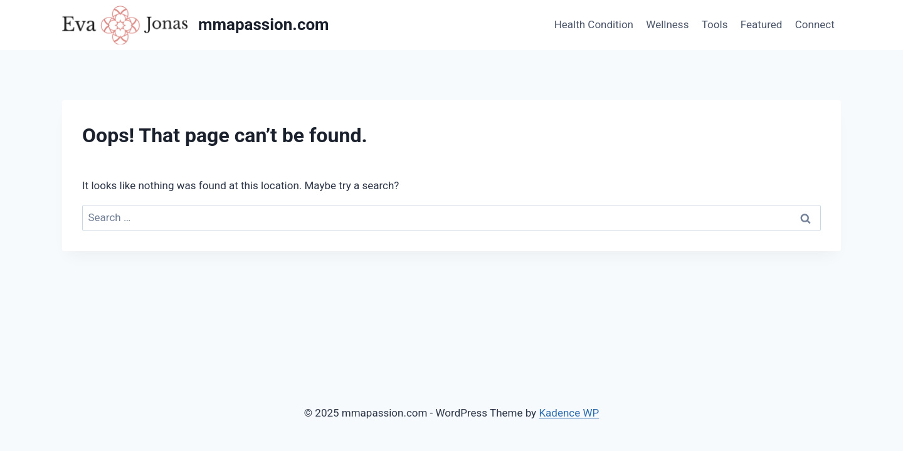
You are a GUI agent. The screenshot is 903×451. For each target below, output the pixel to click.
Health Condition (593, 24)
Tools (715, 24)
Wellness (667, 24)
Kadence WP (569, 413)
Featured (762, 24)
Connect (815, 24)
